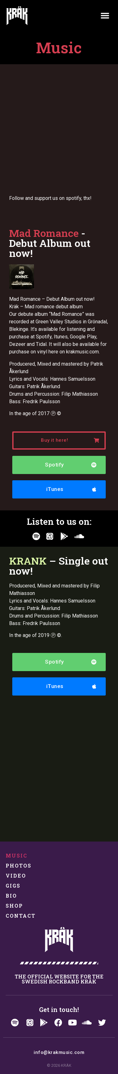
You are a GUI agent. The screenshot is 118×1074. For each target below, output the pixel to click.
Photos (19, 865)
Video (16, 875)
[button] (105, 16)
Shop (14, 905)
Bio (11, 895)
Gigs (13, 885)
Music (17, 855)
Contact (21, 915)
